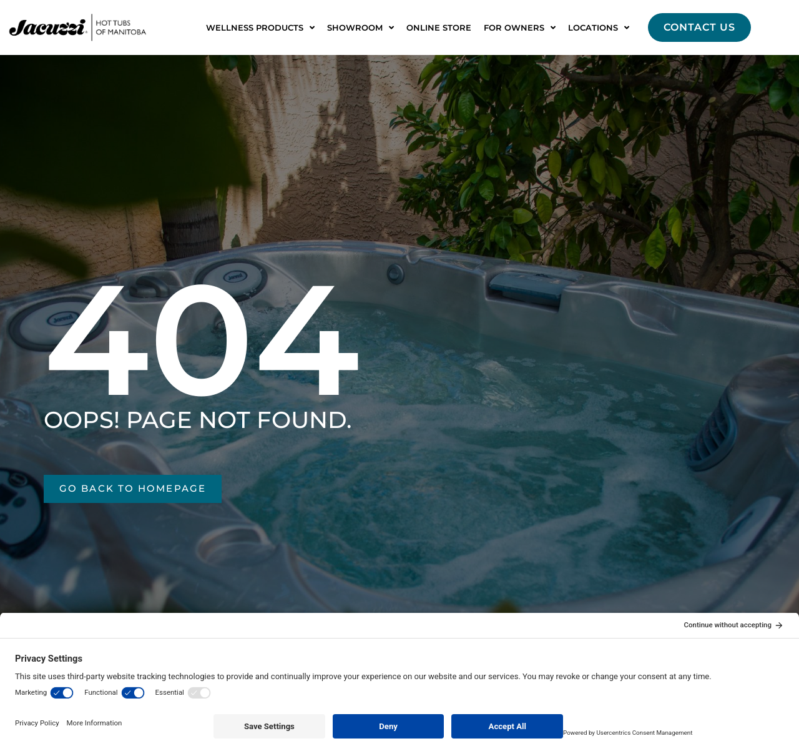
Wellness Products (260, 27)
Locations (598, 27)
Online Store (438, 27)
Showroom (360, 27)
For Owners (520, 27)
